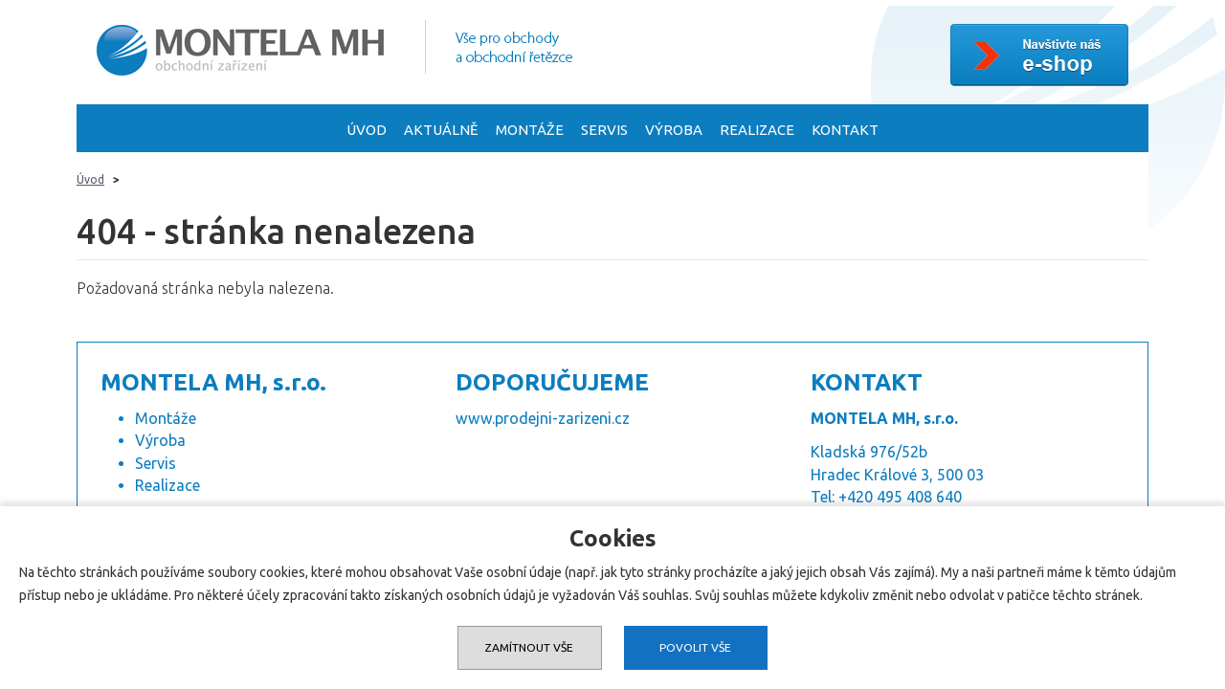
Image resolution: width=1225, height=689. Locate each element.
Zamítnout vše (528, 647)
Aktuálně (441, 132)
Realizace (757, 132)
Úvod (366, 132)
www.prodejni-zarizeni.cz (543, 420)
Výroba (673, 132)
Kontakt (845, 132)
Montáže (530, 132)
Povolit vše (696, 647)
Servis (604, 132)
